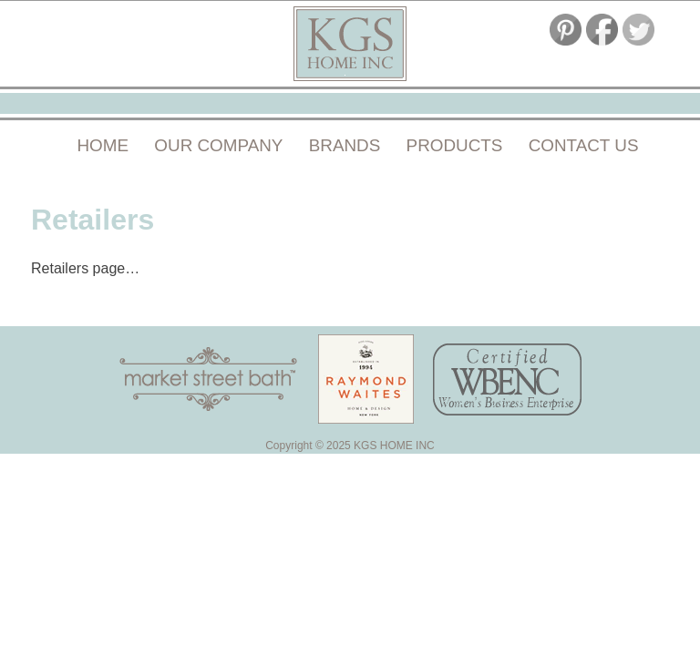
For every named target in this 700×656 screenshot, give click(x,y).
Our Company (218, 145)
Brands (345, 145)
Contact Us (584, 145)
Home (103, 145)
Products (455, 145)
